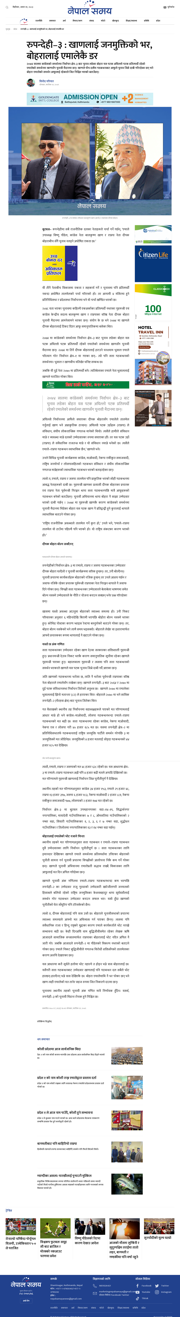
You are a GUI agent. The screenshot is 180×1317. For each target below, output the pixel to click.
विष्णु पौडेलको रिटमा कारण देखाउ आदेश (87, 1241)
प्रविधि (146, 21)
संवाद (91, 21)
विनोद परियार (46, 81)
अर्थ (64, 21)
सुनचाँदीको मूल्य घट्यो (157, 1238)
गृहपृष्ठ (8, 29)
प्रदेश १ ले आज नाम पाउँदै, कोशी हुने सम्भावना (65, 1113)
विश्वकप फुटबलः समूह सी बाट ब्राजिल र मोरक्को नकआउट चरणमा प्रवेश (53, 1249)
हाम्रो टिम (26, 1300)
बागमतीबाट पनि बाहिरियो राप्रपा (57, 1144)
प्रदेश (158, 21)
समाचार (52, 21)
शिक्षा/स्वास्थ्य (131, 21)
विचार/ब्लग (77, 21)
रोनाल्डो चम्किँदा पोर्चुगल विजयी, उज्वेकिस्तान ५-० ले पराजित (21, 1243)
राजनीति (38, 21)
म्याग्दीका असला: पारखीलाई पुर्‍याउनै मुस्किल (64, 1176)
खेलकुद (115, 21)
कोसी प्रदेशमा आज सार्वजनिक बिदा (59, 1049)
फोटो (103, 21)
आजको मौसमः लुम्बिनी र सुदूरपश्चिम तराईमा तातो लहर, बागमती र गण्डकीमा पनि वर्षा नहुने (124, 1250)
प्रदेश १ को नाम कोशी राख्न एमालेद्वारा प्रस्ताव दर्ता (66, 1078)
